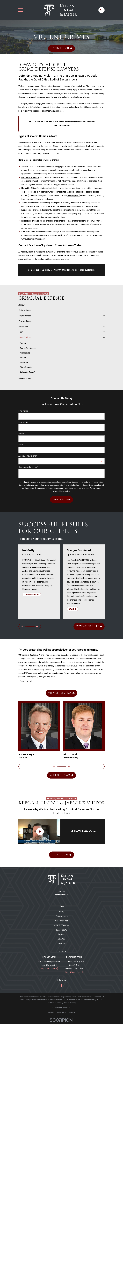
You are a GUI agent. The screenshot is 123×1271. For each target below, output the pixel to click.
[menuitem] (60, 305)
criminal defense (75, 97)
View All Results (89, 626)
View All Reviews (61, 693)
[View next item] (37, 626)
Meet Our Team (61, 775)
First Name (23, 411)
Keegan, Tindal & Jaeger (31, 103)
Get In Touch (61, 48)
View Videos (61, 854)
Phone (21, 433)
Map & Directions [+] (49, 968)
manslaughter (73, 195)
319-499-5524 (62, 894)
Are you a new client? (27, 456)
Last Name (23, 422)
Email (20, 444)
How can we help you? (28, 467)
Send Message (61, 499)
